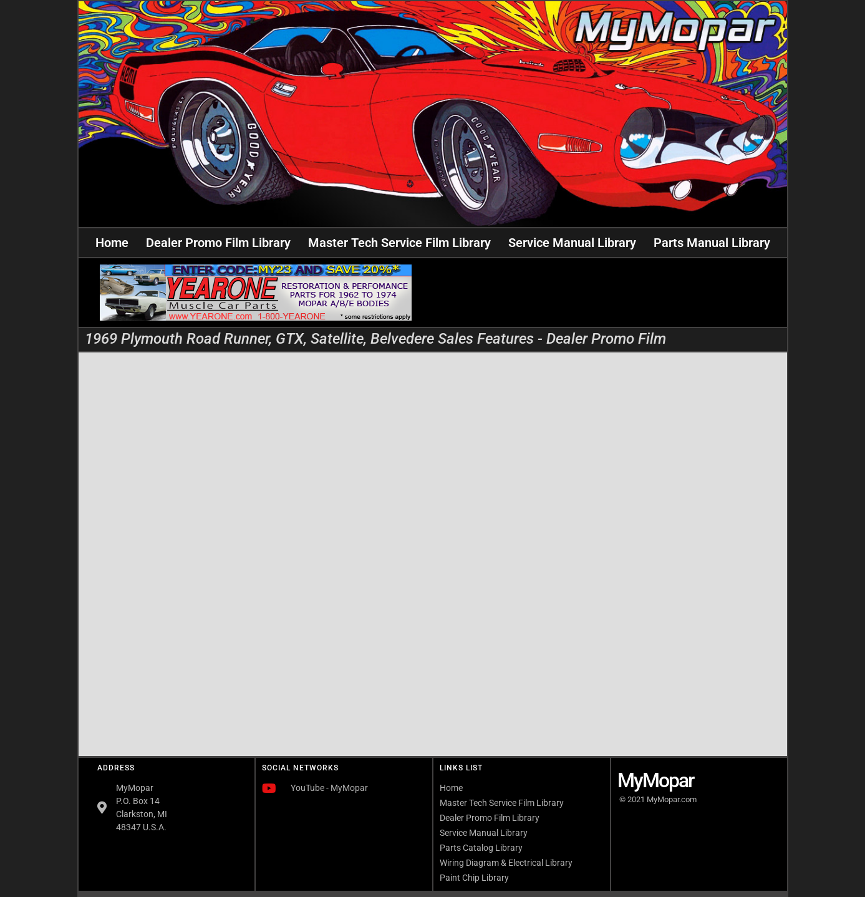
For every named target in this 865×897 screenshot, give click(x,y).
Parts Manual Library (712, 242)
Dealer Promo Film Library (218, 242)
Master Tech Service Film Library (399, 242)
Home (111, 242)
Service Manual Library (572, 242)
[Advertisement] (609, 292)
